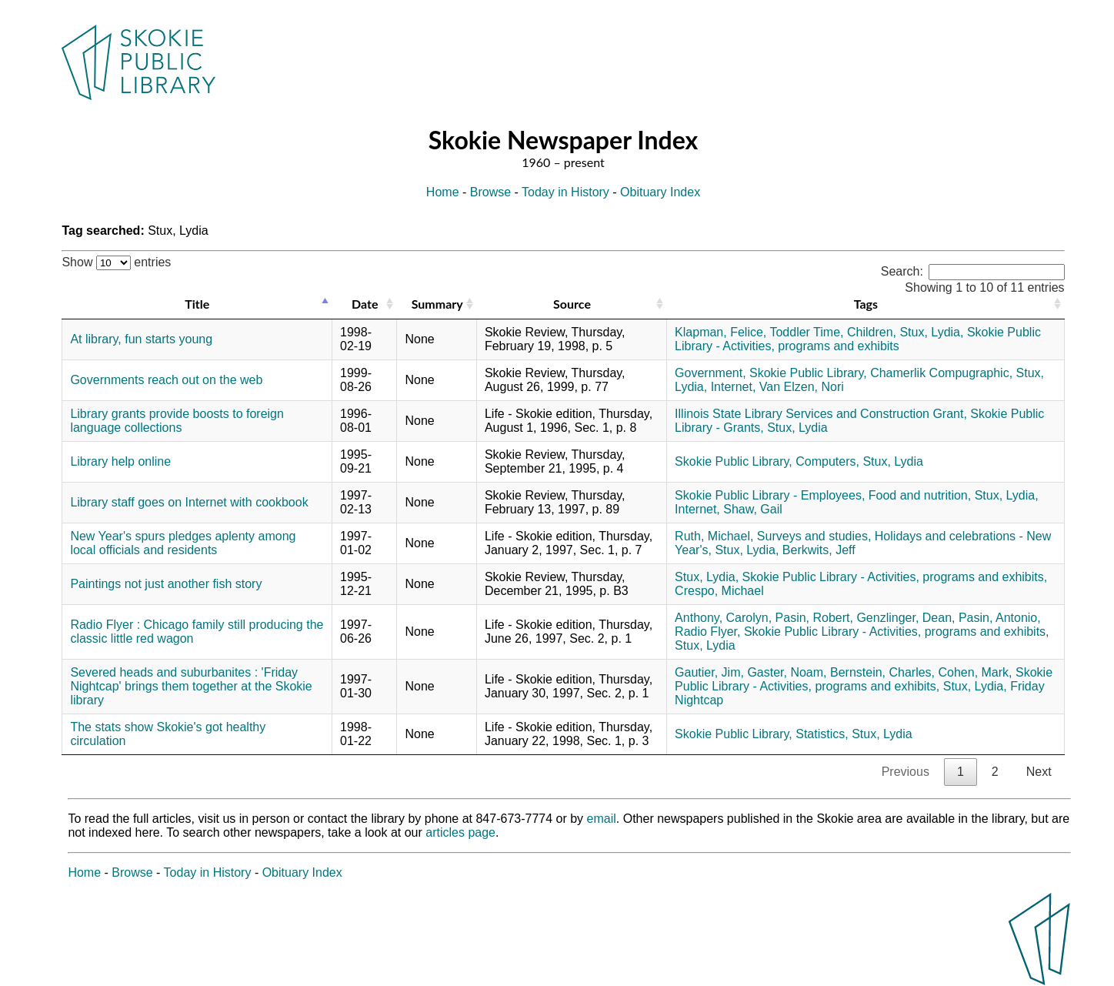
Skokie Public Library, (808, 372)
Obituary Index (660, 192)
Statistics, (821, 733)
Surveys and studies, (814, 536)
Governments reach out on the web (166, 379)
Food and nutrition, (920, 495)
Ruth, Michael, (714, 536)
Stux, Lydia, (931, 332)
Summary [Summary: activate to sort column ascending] (437, 303)
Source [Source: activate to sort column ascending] (572, 303)
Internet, (733, 386)
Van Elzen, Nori (801, 386)
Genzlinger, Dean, (905, 617)
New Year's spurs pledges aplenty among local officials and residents (182, 543)
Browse (490, 192)
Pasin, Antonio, (1000, 617)
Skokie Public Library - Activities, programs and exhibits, (895, 576)
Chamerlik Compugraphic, (941, 372)
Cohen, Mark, (975, 672)
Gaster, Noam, (786, 672)
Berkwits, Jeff (819, 550)
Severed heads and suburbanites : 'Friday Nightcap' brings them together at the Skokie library (191, 686)
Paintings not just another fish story (166, 583)
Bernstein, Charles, (882, 672)
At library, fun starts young (141, 339)
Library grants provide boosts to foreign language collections (176, 420)
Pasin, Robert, (814, 617)
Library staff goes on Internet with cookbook (189, 502)
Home (442, 192)
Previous (905, 771)
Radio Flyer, (707, 631)
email (601, 818)
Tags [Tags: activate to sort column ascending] (866, 303)
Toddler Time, (806, 332)
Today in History (565, 192)
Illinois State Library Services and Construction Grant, (821, 413)
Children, (871, 332)
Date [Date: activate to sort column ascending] (365, 303)
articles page (460, 832)
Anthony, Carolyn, (723, 617)
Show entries (116, 262)
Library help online (120, 461)
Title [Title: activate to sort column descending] (197, 303)
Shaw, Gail (752, 509)
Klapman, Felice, (720, 332)
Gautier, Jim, (709, 672)
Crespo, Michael (719, 590)
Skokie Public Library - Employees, (770, 495)
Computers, (827, 461)
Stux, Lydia (797, 427)
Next (1039, 771)
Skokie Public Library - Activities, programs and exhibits (858, 339)
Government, (710, 372)
